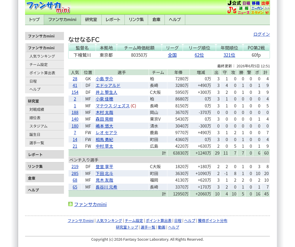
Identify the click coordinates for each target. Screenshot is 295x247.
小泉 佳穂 (104, 99)
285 (74, 173)
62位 (199, 55)
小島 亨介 (104, 78)
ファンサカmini (62, 20)
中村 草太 (104, 146)
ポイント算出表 (42, 72)
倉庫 (156, 20)
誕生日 (34, 134)
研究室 (91, 20)
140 (74, 119)
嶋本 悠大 (104, 126)
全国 (172, 55)
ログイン (261, 34)
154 (74, 92)
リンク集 (136, 20)
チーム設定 (38, 64)
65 (75, 187)
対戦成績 (36, 109)
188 (74, 112)
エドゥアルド (108, 85)
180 (74, 126)
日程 (33, 81)
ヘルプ (175, 20)
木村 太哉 (104, 112)
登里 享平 (104, 166)
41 (75, 85)
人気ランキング (42, 56)
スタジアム (38, 126)
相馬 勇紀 (104, 139)
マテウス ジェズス (113, 105)
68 (75, 180)
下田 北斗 (104, 173)
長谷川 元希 (106, 187)
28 (75, 78)
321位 (229, 55)
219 (74, 166)
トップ (34, 20)
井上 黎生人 (106, 92)
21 (75, 146)
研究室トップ (127, 227)
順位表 (34, 117)
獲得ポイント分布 (212, 220)
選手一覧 (36, 142)
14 (75, 139)
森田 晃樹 (104, 119)
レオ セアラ (106, 132)
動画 (162, 227)
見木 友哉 (104, 180)
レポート (113, 20)
